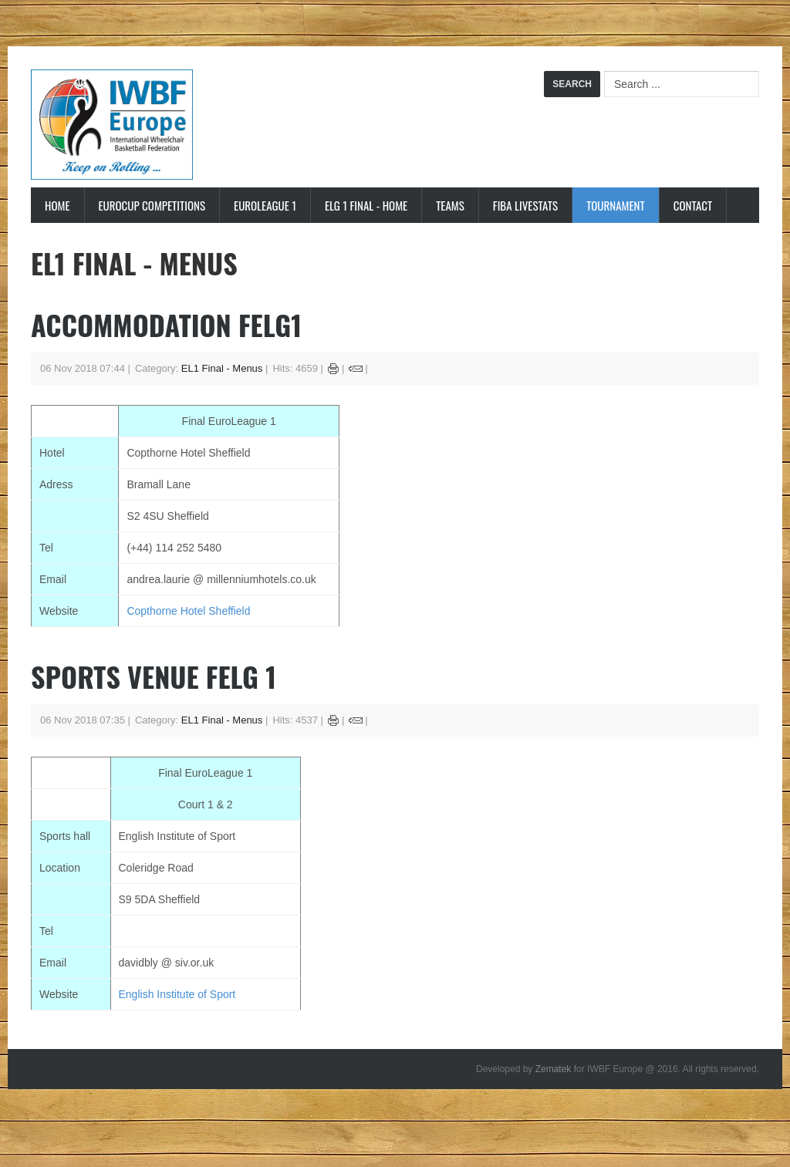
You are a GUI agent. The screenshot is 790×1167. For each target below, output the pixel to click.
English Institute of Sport (177, 994)
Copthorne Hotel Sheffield (188, 611)
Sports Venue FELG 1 (153, 676)
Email (356, 368)
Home (57, 205)
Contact (693, 205)
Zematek (553, 1069)
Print (333, 368)
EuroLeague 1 (265, 205)
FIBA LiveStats (525, 205)
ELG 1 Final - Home (366, 205)
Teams (450, 205)
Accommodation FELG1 (166, 324)
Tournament (615, 205)
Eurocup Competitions (152, 205)
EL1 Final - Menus (222, 368)
